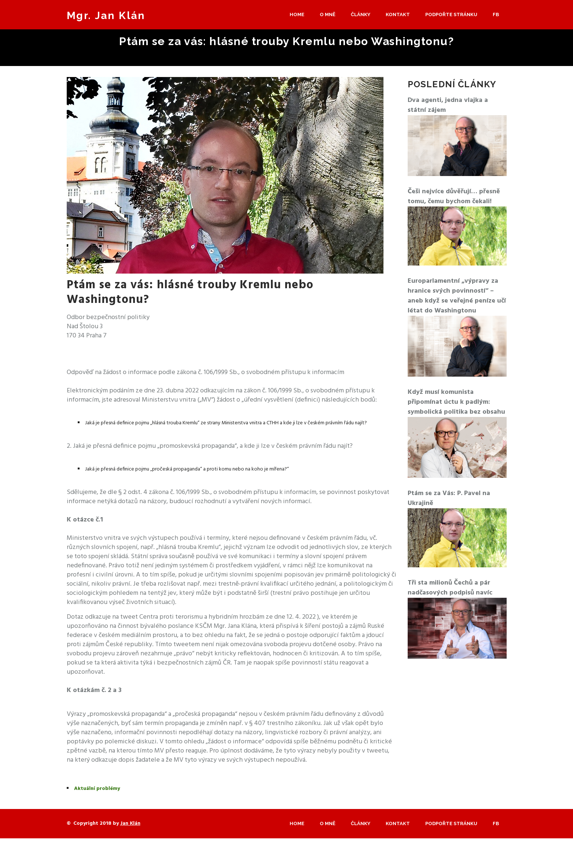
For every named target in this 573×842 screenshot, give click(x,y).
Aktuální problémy (97, 788)
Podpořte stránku (451, 14)
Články (360, 14)
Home (297, 14)
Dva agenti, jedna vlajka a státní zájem (448, 105)
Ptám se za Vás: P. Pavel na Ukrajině (449, 498)
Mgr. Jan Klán (106, 16)
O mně (327, 14)
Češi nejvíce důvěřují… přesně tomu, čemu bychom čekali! (454, 196)
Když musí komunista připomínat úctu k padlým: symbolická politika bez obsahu (456, 402)
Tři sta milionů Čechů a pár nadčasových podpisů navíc (450, 588)
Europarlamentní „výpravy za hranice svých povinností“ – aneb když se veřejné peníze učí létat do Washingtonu (457, 296)
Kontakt (398, 14)
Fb (496, 14)
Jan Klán (130, 823)
